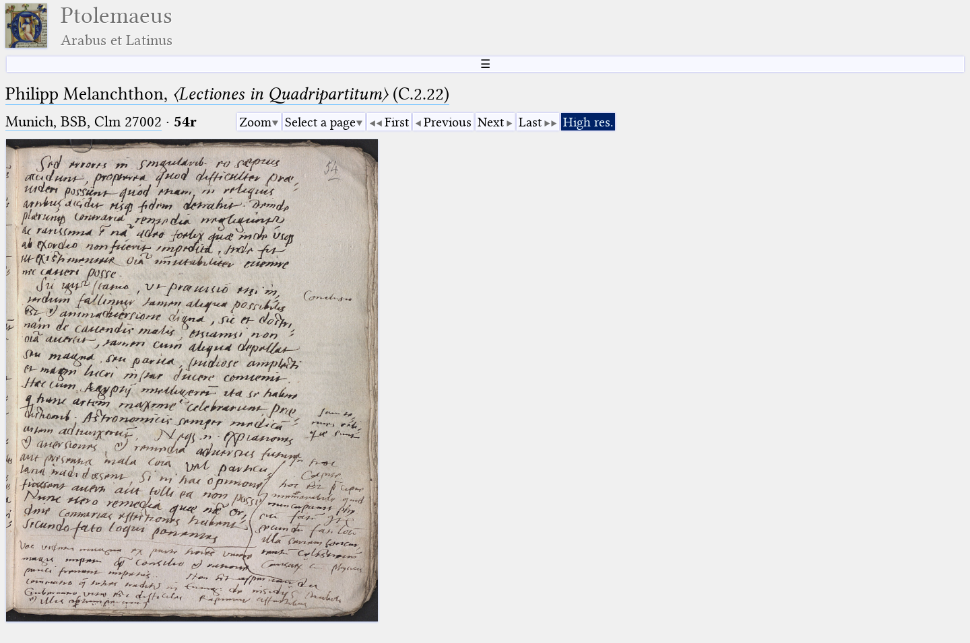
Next (491, 122)
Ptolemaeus (116, 26)
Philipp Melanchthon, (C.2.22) (227, 93)
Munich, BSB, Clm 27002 (83, 121)
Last (530, 122)
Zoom (255, 122)
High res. (588, 122)
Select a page (320, 122)
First (397, 122)
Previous (448, 122)
